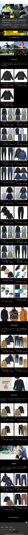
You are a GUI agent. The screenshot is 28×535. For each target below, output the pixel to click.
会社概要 (2, 527)
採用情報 (6, 527)
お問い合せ (11, 527)
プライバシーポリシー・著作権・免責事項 (8, 529)
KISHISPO (14, 2)
